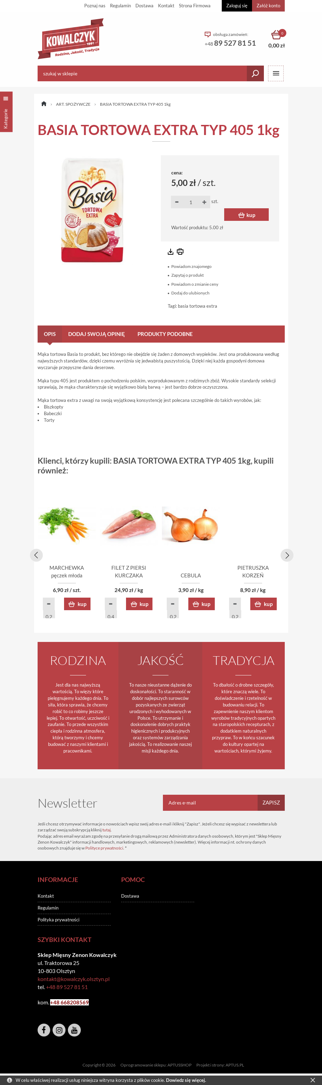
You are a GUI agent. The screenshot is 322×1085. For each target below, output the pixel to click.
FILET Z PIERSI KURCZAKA (161, 577)
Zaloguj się (237, 5)
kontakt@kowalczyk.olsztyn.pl (74, 980)
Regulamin (120, 5)
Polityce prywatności (104, 849)
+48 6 (57, 1004)
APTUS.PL (235, 1066)
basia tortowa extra (197, 306)
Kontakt (166, 5)
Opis (50, 334)
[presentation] (35, 554)
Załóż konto (268, 5)
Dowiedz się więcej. (186, 1080)
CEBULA (245, 577)
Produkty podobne (165, 334)
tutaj (106, 831)
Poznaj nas (94, 5)
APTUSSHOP (179, 1066)
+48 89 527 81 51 (67, 988)
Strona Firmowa (195, 5)
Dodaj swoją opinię (96, 334)
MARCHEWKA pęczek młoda (77, 577)
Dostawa (144, 5)
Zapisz (271, 804)
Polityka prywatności (58, 920)
